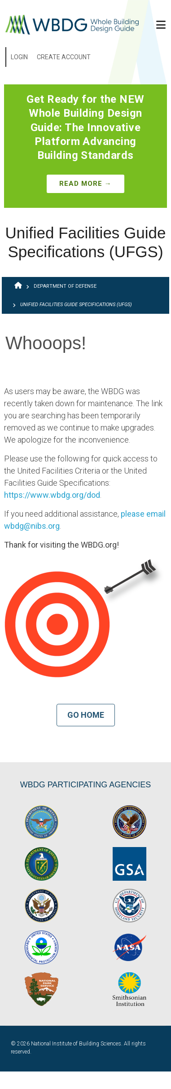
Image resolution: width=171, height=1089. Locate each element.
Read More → (85, 184)
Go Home (85, 715)
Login (19, 57)
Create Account (64, 57)
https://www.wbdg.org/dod (52, 495)
